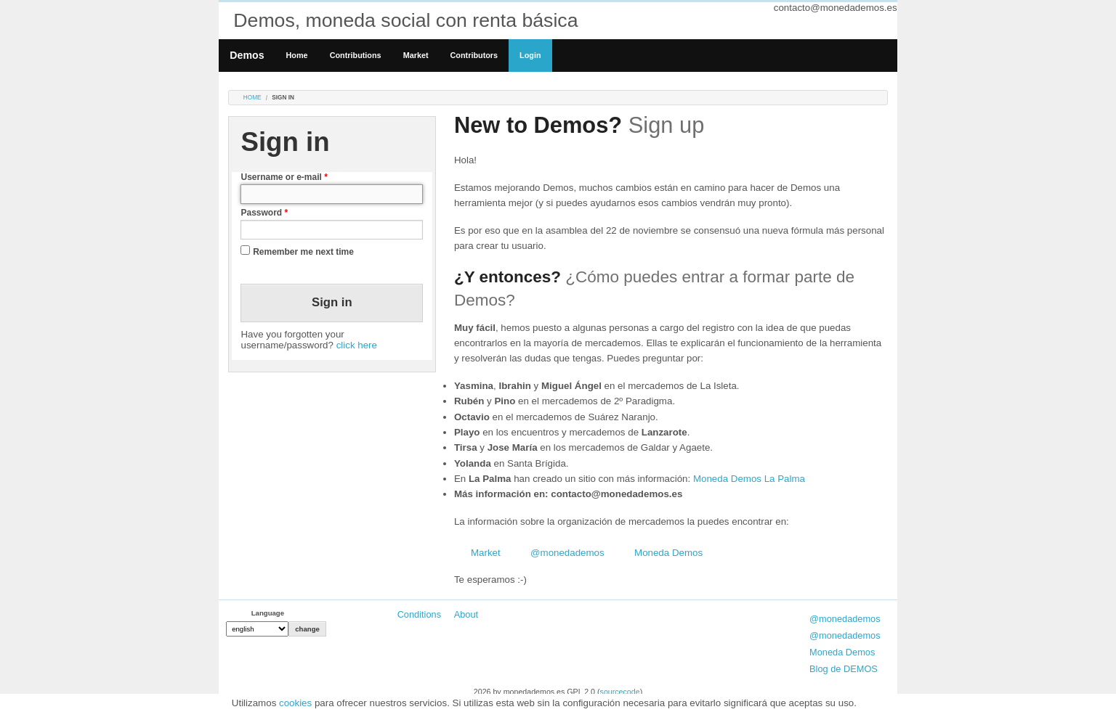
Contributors (474, 55)
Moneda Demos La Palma (749, 478)
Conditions (419, 614)
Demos (247, 55)
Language (267, 613)
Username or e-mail (283, 177)
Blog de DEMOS (843, 668)
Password (264, 213)
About (466, 614)
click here (356, 345)
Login (530, 55)
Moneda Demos (668, 552)
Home (297, 55)
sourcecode (620, 691)
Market (416, 55)
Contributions (355, 55)
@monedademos (567, 552)
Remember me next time (303, 252)
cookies (295, 702)
